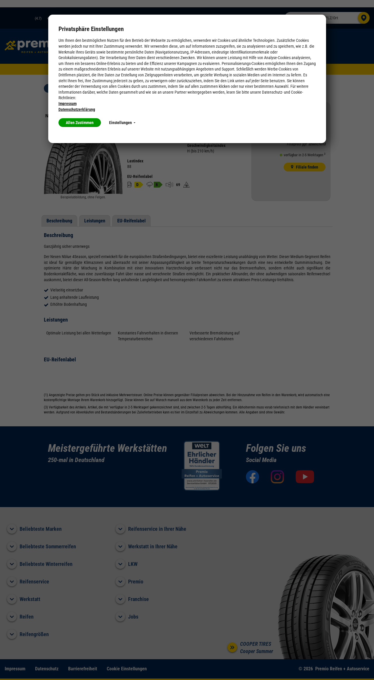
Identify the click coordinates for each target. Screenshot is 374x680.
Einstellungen (122, 122)
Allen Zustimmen (80, 122)
